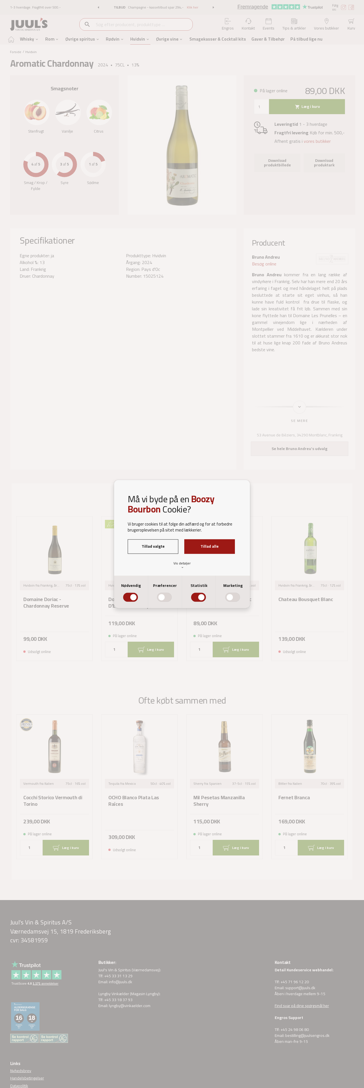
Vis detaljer (182, 564)
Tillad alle (209, 546)
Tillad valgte (153, 546)
